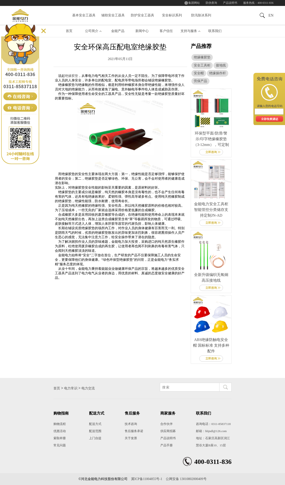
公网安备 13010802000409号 (186, 479)
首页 (69, 31)
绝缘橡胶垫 (202, 57)
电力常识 (70, 388)
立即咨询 (211, 152)
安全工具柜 (202, 65)
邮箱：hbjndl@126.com (211, 431)
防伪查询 (211, 3)
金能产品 (117, 31)
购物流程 (59, 424)
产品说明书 (230, 3)
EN (270, 15)
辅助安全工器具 (113, 15)
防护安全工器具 (142, 15)
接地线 (221, 65)
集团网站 (194, 3)
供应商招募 (168, 431)
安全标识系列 (172, 15)
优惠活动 (59, 431)
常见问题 (59, 445)
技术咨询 (131, 424)
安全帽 (199, 73)
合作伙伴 (166, 424)
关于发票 (131, 438)
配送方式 (95, 424)
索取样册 (59, 438)
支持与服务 (188, 31)
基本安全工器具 (83, 15)
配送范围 (95, 431)
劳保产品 (200, 81)
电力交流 (88, 388)
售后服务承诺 (134, 431)
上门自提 (95, 438)
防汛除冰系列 (201, 15)
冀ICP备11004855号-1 (146, 479)
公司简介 (91, 31)
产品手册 (166, 445)
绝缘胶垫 (71, 76)
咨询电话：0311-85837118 (213, 424)
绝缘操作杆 (217, 73)
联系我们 (215, 31)
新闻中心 (142, 31)
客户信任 (166, 31)
